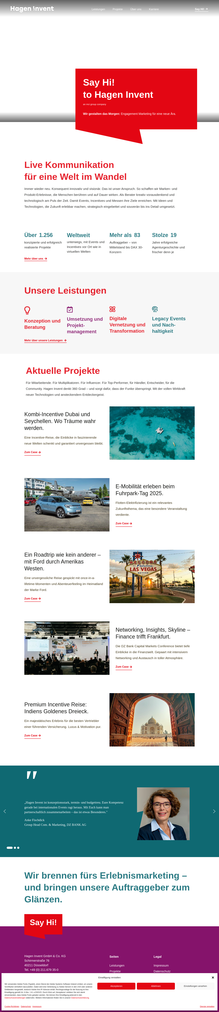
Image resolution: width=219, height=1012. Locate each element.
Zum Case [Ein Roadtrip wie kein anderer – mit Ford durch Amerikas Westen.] (32, 598)
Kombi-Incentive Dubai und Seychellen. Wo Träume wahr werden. (60, 421)
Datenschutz (26, 1006)
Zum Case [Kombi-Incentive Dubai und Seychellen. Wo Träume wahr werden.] (32, 452)
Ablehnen (156, 986)
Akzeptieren (116, 986)
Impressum (36, 1006)
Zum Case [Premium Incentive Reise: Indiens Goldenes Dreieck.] (32, 735)
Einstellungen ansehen (195, 986)
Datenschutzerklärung (80, 998)
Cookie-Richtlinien (12, 1006)
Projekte (115, 971)
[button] (212, 977)
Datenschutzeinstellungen (15, 998)
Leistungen (116, 965)
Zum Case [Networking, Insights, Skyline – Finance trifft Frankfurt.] (124, 666)
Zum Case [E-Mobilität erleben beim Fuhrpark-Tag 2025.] (124, 523)
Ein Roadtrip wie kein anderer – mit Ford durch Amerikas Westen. (62, 562)
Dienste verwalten (207, 1006)
